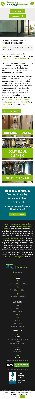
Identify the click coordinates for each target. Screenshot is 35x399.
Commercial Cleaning (17, 153)
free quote (6, 104)
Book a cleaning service (17, 257)
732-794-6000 (17, 352)
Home (5, 47)
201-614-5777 (23, 102)
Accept (22, 396)
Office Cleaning (17, 178)
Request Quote (17, 11)
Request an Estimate (11, 111)
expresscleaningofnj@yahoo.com (17, 360)
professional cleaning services (14, 58)
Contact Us (17, 16)
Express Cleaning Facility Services (15, 224)
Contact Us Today (17, 214)
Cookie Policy (14, 397)
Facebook (17, 272)
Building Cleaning (17, 132)
